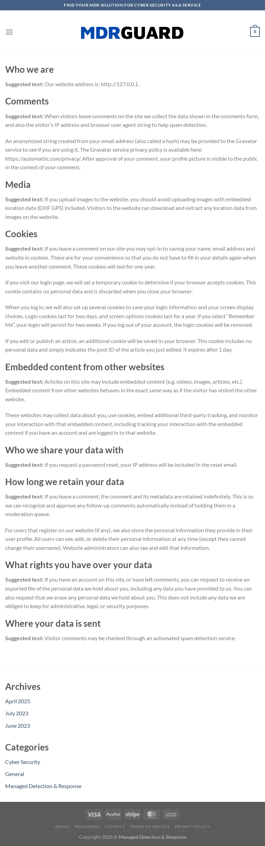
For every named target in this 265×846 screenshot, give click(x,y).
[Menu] (9, 31)
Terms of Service (150, 826)
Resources (87, 826)
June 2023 (17, 725)
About (62, 826)
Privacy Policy (192, 826)
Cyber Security (22, 761)
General (14, 774)
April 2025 (17, 701)
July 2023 (16, 713)
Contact (115, 826)
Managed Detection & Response (43, 786)
